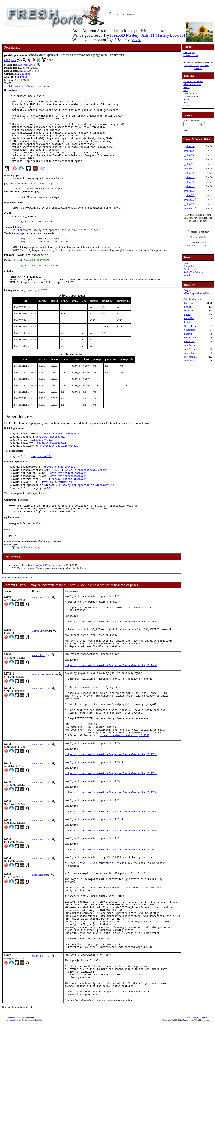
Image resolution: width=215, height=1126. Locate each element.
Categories (188, 266)
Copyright (166, 1121)
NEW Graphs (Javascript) (196, 293)
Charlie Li (37, 667)
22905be (25, 74)
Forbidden (189, 318)
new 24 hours (190, 345)
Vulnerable (189, 329)
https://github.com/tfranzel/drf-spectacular (29, 86)
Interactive (189, 341)
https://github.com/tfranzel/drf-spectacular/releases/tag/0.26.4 (111, 901)
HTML (193, 1119)
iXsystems (204, 65)
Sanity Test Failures (193, 272)
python (23, 77)
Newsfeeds (188, 275)
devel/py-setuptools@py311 (61, 455)
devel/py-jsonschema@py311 (68, 501)
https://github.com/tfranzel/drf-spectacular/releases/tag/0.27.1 (111, 835)
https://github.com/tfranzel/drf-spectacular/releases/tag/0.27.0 (111, 857)
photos (136, 40)
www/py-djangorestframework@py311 (88, 494)
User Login (188, 52)
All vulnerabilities (198, 237)
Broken (187, 306)
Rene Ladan (38, 951)
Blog (185, 102)
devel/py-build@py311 (51, 465)
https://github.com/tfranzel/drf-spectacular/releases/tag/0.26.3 (111, 923)
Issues (186, 87)
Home (186, 263)
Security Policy (190, 96)
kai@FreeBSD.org (26, 64)
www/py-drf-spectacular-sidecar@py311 (88, 511)
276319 (92, 777)
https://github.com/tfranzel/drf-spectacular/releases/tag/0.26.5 (111, 879)
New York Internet (191, 65)
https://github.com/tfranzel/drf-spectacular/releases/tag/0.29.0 (111, 658)
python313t (189, 199)
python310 (189, 146)
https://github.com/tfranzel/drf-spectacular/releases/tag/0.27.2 (111, 813)
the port (18, 243)
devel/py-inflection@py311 (68, 498)
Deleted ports (189, 269)
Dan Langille (187, 1121)
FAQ (185, 90)
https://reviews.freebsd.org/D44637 (124, 790)
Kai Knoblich (38, 627)
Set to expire (190, 337)
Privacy (187, 99)
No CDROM (190, 326)
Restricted (189, 322)
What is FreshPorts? (193, 81)
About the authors (192, 84)
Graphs (187, 290)
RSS (207, 1119)
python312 (189, 173)
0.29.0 (7, 60)
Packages (154, 268)
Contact (187, 105)
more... (186, 130)
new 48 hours (190, 349)
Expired (188, 333)
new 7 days (189, 353)
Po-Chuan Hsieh (40, 718)
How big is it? (190, 93)
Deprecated (189, 310)
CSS (199, 1119)
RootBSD (198, 68)
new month (189, 360)
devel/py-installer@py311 (60, 469)
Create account (190, 55)
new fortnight (190, 356)
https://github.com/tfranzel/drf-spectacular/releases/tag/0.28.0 (111, 709)
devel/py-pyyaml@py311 (56, 508)
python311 (189, 159)
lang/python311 (41, 462)
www (13, 60)
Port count (189, 303)
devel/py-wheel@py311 (50, 459)
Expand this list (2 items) (28, 577)
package (20, 250)
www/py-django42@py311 (59, 491)
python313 (189, 186)
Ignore (187, 314)
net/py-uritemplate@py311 (69, 505)
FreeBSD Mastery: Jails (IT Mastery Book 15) (147, 35)
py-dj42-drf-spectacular (50, 595)
